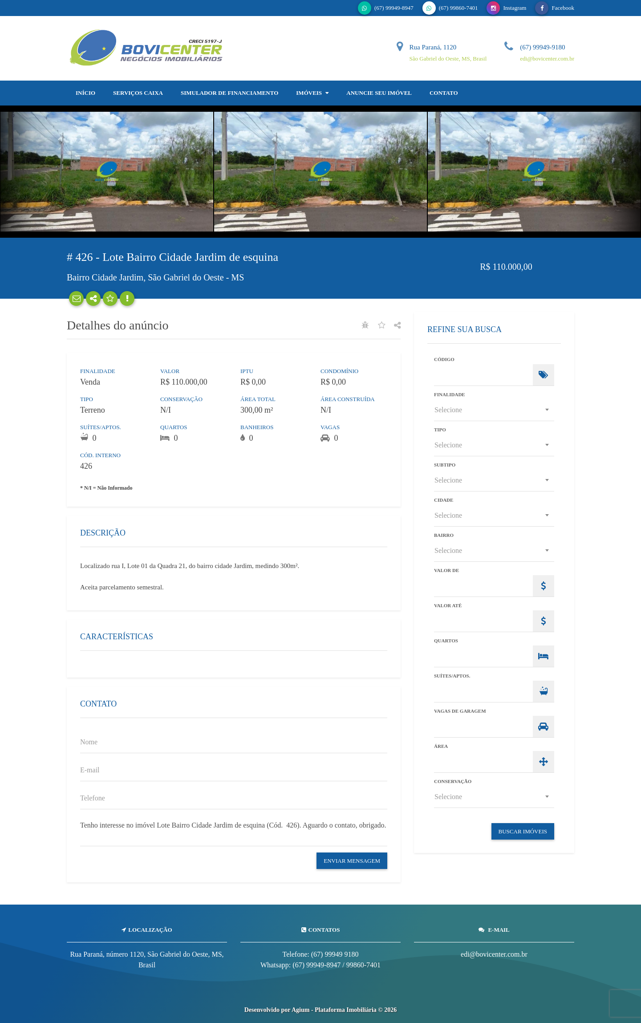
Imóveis (312, 92)
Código (444, 359)
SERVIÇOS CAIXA (138, 92)
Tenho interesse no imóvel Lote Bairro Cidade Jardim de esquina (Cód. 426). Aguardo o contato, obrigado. (233, 831)
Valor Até (448, 605)
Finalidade (449, 394)
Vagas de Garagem (460, 711)
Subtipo (444, 465)
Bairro (444, 535)
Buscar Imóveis (523, 831)
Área (441, 746)
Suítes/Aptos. (452, 676)
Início (85, 92)
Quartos (446, 640)
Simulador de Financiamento (229, 92)
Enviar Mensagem (352, 860)
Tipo (440, 429)
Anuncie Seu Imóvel (379, 92)
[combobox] (494, 410)
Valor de (446, 570)
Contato (444, 92)
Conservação (452, 781)
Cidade (443, 500)
